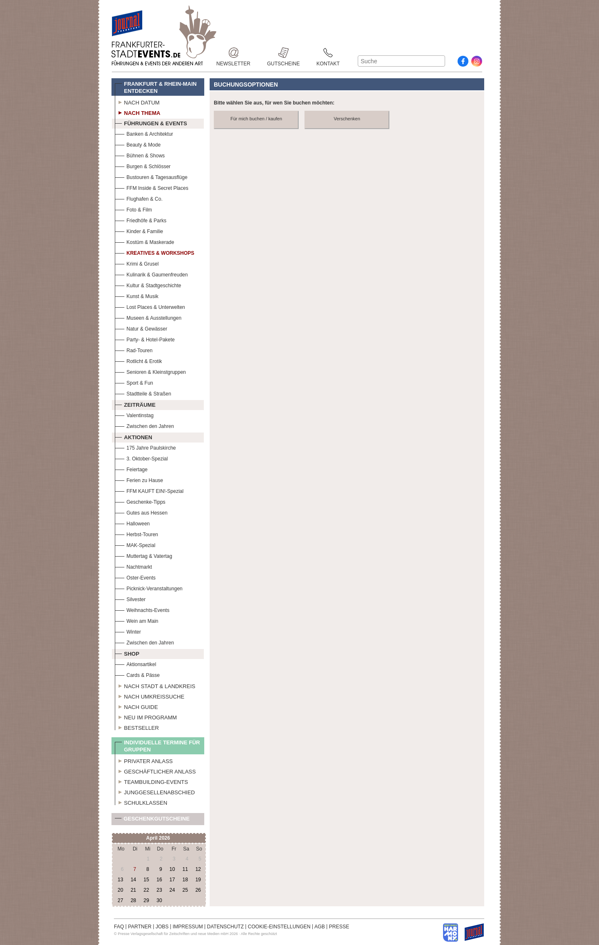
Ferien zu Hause (139, 479)
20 (120, 890)
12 (198, 869)
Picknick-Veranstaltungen (149, 588)
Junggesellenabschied (155, 791)
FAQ (119, 927)
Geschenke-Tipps (140, 501)
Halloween (132, 523)
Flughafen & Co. (139, 198)
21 (133, 890)
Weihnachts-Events (142, 609)
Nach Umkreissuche (149, 695)
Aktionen (133, 436)
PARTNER (139, 927)
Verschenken (347, 118)
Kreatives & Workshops (154, 252)
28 (133, 900)
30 (159, 900)
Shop (127, 653)
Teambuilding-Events (151, 781)
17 (172, 880)
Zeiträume (135, 404)
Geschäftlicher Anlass (155, 770)
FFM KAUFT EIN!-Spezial (149, 490)
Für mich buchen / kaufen (256, 118)
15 (146, 880)
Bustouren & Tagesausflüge (151, 176)
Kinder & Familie (139, 230)
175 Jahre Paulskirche (145, 447)
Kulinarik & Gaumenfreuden (151, 274)
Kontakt (328, 52)
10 (172, 869)
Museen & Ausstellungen (148, 317)
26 (198, 890)
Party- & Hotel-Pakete (145, 339)
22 (146, 890)
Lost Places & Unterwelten (150, 306)
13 (120, 880)
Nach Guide (136, 706)
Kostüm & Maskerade (144, 241)
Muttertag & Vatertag (143, 555)
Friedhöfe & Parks (140, 220)
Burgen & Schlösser (143, 165)
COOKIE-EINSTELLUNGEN (279, 927)
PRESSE (339, 927)
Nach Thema (137, 112)
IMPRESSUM (188, 927)
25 (185, 890)
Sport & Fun (134, 382)
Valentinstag (134, 414)
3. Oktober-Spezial (141, 458)
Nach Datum (137, 101)
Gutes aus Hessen (141, 512)
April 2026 (158, 838)
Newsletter (233, 52)
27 (120, 900)
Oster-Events (135, 577)
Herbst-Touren (136, 533)
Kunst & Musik (136, 295)
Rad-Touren (134, 349)
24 (172, 890)
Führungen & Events (151, 122)
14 (133, 880)
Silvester (130, 598)
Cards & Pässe (137, 674)
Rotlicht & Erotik (138, 360)
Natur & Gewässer (141, 328)
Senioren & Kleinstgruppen (150, 371)
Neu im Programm (146, 716)
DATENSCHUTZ (225, 927)
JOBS (162, 927)
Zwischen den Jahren (144, 425)
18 (185, 880)
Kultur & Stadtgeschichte (148, 284)
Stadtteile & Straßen (143, 393)
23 (159, 890)
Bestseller (137, 727)
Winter (128, 631)
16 (159, 880)
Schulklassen (141, 802)
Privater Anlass (144, 760)
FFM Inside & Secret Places (151, 187)
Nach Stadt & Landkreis (155, 685)
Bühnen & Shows (140, 155)
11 (185, 869)
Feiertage (131, 468)
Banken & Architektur (144, 133)
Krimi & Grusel (136, 263)
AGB (319, 927)
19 (198, 880)
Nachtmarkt (133, 566)
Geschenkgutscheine (152, 820)
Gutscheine (283, 52)
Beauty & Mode (138, 144)
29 (146, 900)
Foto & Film (133, 209)
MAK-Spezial (135, 544)
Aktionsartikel (135, 663)
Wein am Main (136, 620)
